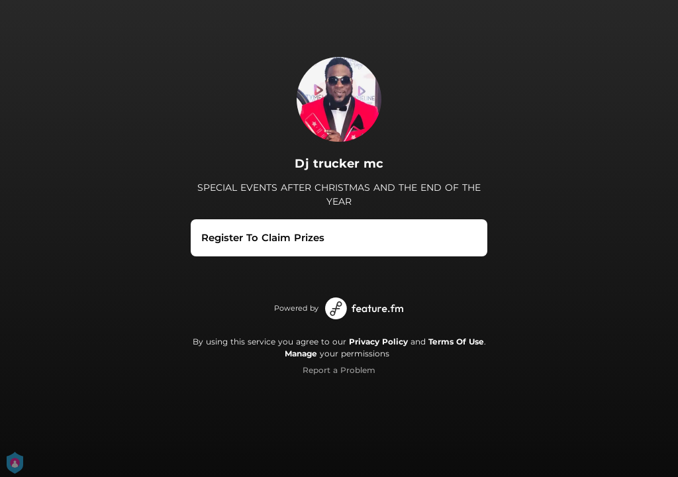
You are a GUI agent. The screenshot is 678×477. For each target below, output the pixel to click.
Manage (301, 353)
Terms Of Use (456, 341)
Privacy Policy (378, 341)
